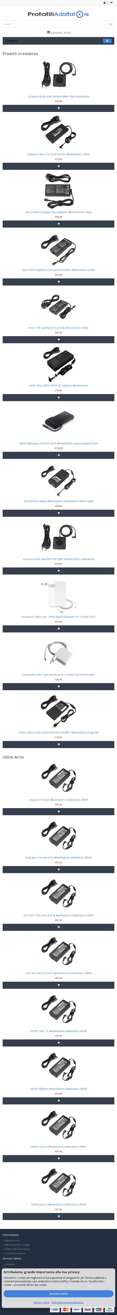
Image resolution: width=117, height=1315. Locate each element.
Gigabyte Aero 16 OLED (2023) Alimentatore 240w (58, 154)
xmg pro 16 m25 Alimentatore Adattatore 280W (58, 799)
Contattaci (10, 1264)
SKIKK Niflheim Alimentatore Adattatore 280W (58, 1088)
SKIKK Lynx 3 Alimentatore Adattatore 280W (58, 1204)
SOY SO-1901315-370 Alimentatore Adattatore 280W (59, 973)
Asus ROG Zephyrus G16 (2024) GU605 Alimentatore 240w (58, 270)
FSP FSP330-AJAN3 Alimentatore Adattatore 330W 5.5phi (58, 501)
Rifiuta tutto (42, 1302)
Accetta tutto (59, 1293)
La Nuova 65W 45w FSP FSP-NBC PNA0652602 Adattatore (59, 559)
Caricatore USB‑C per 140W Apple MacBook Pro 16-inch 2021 (58, 616)
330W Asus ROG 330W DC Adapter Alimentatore (58, 385)
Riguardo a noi (12, 1240)
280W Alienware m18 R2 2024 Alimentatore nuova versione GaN (58, 443)
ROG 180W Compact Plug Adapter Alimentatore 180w (59, 212)
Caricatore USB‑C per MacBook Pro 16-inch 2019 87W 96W (58, 674)
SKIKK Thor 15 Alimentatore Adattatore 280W (58, 1031)
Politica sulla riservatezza (17, 1249)
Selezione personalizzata (67, 1302)
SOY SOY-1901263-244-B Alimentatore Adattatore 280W (58, 915)
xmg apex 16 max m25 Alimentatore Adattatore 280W (58, 857)
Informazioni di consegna (17, 1244)
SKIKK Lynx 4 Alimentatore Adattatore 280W (58, 1146)
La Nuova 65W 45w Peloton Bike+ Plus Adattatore (58, 96)
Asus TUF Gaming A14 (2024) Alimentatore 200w (59, 327)
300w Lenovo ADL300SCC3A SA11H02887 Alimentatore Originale (58, 732)
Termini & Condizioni (15, 1253)
